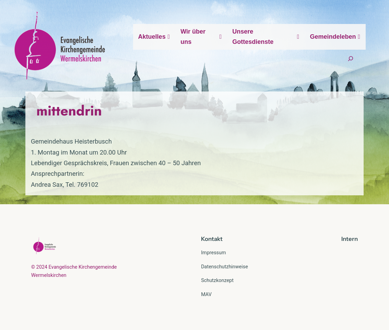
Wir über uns (201, 37)
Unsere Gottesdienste (265, 37)
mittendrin (69, 110)
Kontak (210, 238)
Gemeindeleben (335, 36)
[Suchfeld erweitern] (350, 59)
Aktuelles (154, 36)
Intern (349, 238)
